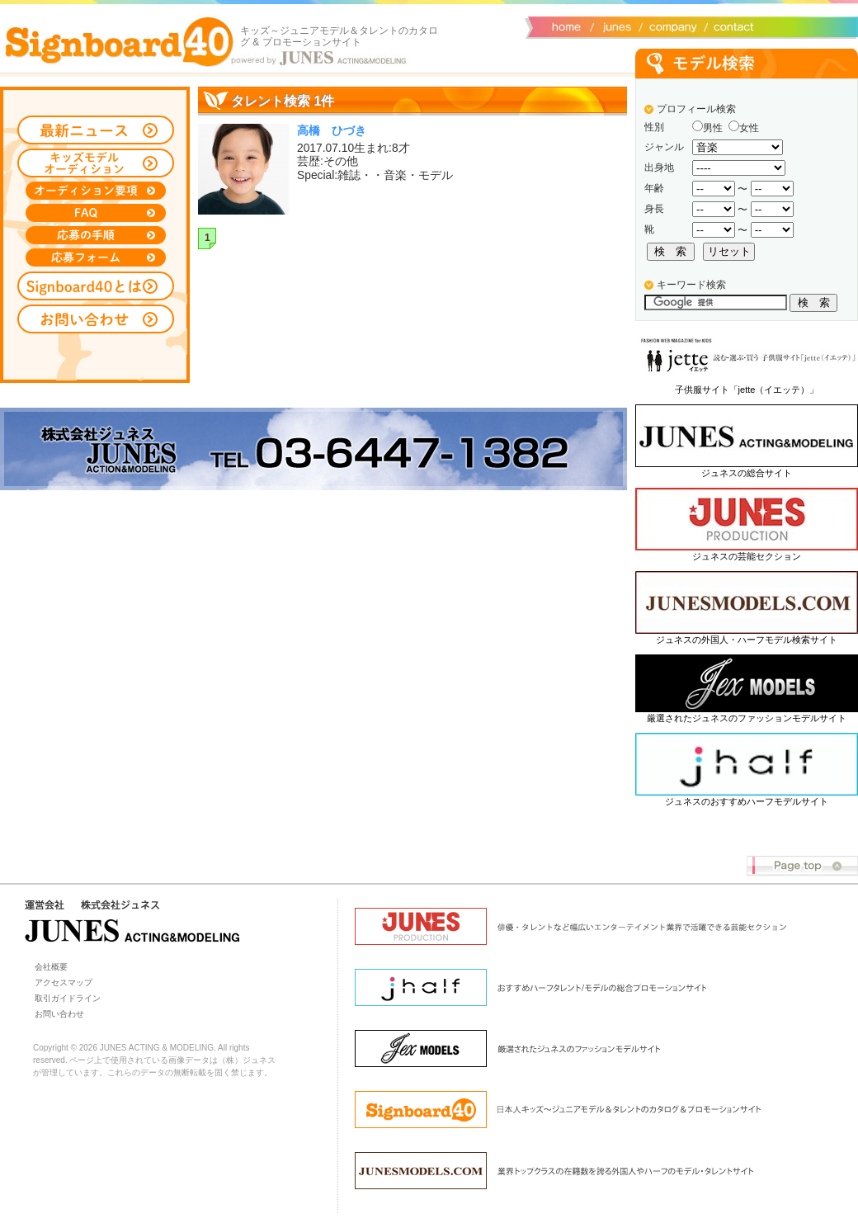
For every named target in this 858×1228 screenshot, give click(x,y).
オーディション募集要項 (96, 191)
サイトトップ (565, 26)
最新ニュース (95, 130)
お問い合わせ (730, 26)
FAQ (96, 213)
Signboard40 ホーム (119, 41)
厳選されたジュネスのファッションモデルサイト (746, 718)
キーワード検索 (691, 285)
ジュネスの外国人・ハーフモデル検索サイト (746, 640)
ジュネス (614, 26)
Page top (802, 866)
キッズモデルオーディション (95, 163)
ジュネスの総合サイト (746, 473)
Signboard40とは (95, 286)
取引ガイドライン (68, 998)
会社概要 (670, 26)
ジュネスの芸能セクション (746, 556)
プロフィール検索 (696, 109)
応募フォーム (96, 257)
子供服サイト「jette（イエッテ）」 (747, 389)
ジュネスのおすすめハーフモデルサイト (746, 801)
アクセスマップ (63, 982)
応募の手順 (96, 235)
